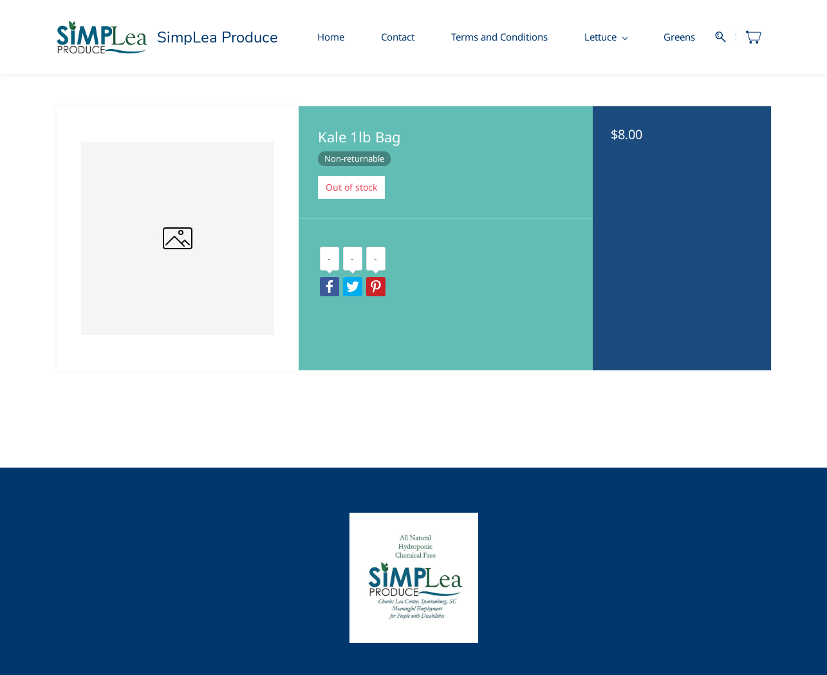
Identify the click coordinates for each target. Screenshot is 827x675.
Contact (397, 36)
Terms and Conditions (499, 36)
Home (330, 36)
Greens (679, 36)
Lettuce (605, 36)
